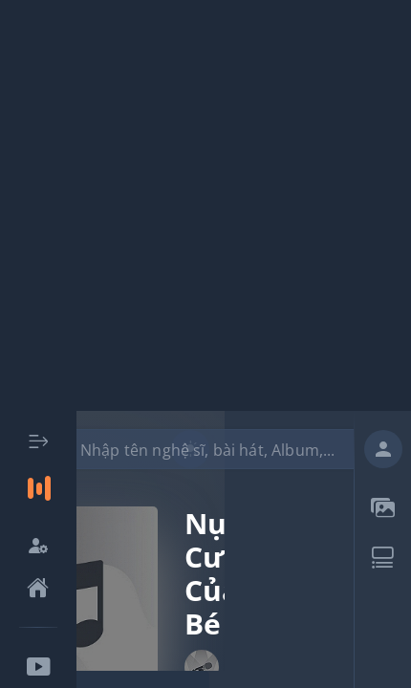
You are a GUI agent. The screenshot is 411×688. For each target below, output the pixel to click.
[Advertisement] (205, 205)
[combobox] (212, 449)
